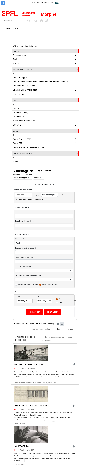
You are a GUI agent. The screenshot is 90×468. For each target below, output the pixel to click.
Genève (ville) (44, 117)
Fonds (44, 162)
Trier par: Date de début (40, 329)
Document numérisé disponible (26, 248)
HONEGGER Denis (22, 446)
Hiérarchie (41, 323)
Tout (15, 74)
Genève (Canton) (44, 113)
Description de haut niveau (24, 221)
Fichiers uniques (44, 55)
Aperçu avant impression (24, 323)
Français (44, 63)
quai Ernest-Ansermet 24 (44, 121)
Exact (60, 302)
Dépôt (17, 212)
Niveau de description (22, 153)
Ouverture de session (11, 29)
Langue (16, 51)
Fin (38, 297)
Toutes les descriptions (50, 285)
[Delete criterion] (62, 195)
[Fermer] (87, 3)
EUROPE (44, 125)
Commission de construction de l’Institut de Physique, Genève (44, 82)
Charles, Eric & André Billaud (44, 90)
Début (19, 297)
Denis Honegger (44, 78)
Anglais (44, 59)
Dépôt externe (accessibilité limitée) (44, 147)
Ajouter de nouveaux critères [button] (28, 200)
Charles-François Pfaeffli (44, 86)
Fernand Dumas (44, 94)
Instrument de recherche (24, 257)
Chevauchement (64, 299)
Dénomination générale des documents (29, 275)
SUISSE (44, 109)
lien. (56, 3)
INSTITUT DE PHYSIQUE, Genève (29, 364)
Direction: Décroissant (65, 329)
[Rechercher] (14, 20)
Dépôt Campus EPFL (44, 139)
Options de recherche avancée (45, 184)
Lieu (14, 100)
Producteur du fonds (22, 69)
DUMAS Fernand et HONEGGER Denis (32, 405)
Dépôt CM (44, 143)
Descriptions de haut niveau (28, 285)
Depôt (15, 131)
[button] (41, 20)
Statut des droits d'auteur (24, 266)
